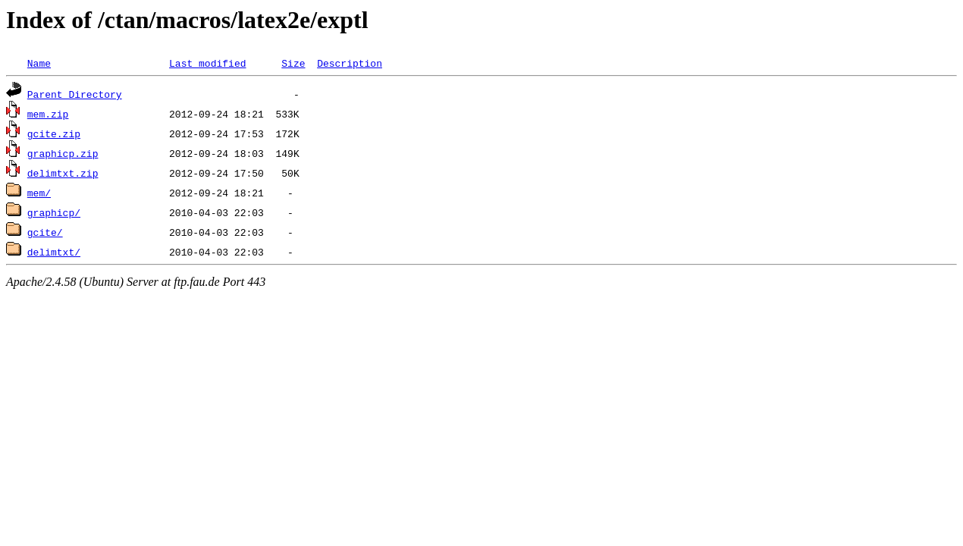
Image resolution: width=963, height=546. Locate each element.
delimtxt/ (53, 252)
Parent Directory (74, 94)
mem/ (39, 192)
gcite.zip (53, 133)
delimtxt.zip (63, 173)
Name (39, 63)
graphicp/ (53, 212)
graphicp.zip (63, 153)
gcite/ (45, 232)
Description (349, 63)
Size (293, 63)
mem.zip (48, 114)
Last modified (207, 63)
